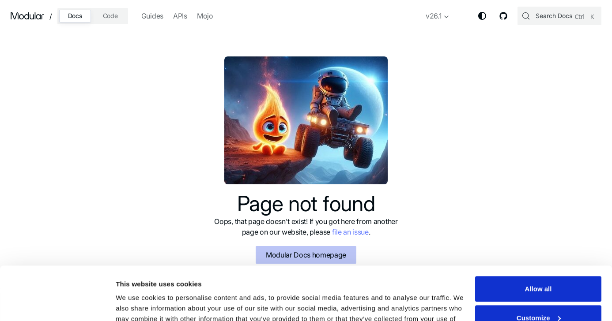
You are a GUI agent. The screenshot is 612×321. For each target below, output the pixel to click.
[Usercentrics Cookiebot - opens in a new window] (57, 303)
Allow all (538, 239)
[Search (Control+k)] (559, 16)
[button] (438, 18)
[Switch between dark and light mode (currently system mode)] (482, 16)
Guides (152, 15)
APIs (180, 15)
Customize (539, 267)
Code (110, 15)
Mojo (205, 15)
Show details (136, 303)
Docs (75, 15)
